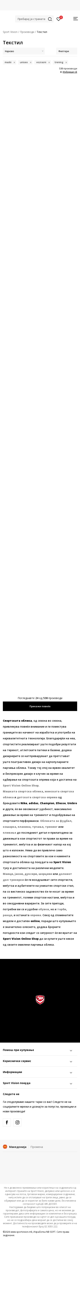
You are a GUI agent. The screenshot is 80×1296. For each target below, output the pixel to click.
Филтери (66, 51)
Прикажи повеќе (40, 706)
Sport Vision (10, 32)
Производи (27, 32)
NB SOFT (50, 1231)
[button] (34, 19)
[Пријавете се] (58, 19)
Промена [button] (36, 1147)
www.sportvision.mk (21, 1231)
